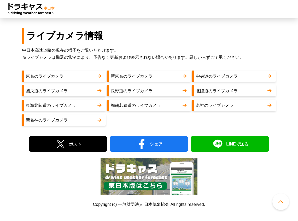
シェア (156, 144)
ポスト (75, 144)
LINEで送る (237, 144)
